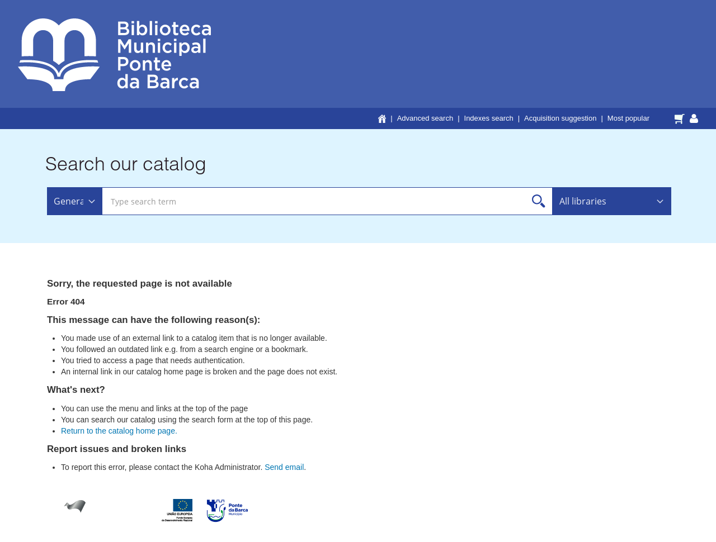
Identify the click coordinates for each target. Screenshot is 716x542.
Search (539, 201)
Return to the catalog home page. (119, 430)
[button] (681, 118)
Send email (284, 467)
